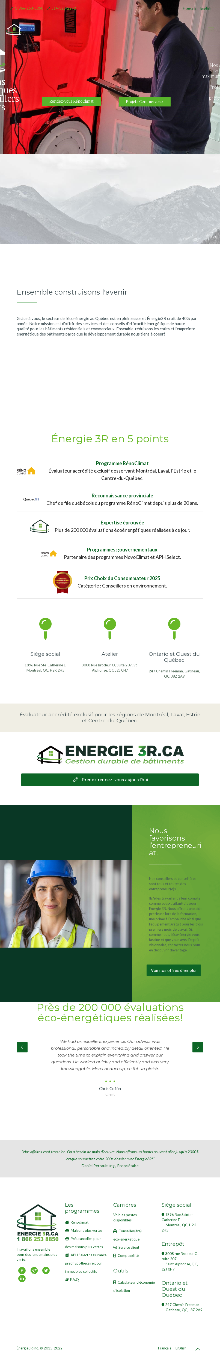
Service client (128, 1247)
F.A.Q (74, 1279)
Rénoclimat (79, 1222)
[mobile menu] (211, 29)
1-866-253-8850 (29, 8)
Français (189, 8)
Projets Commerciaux (144, 101)
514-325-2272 (63, 8)
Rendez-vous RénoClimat (71, 101)
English (205, 8)
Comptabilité (128, 1255)
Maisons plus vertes (86, 1230)
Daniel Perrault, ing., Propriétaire (110, 1158)
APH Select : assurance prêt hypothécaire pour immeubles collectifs (85, 1263)
